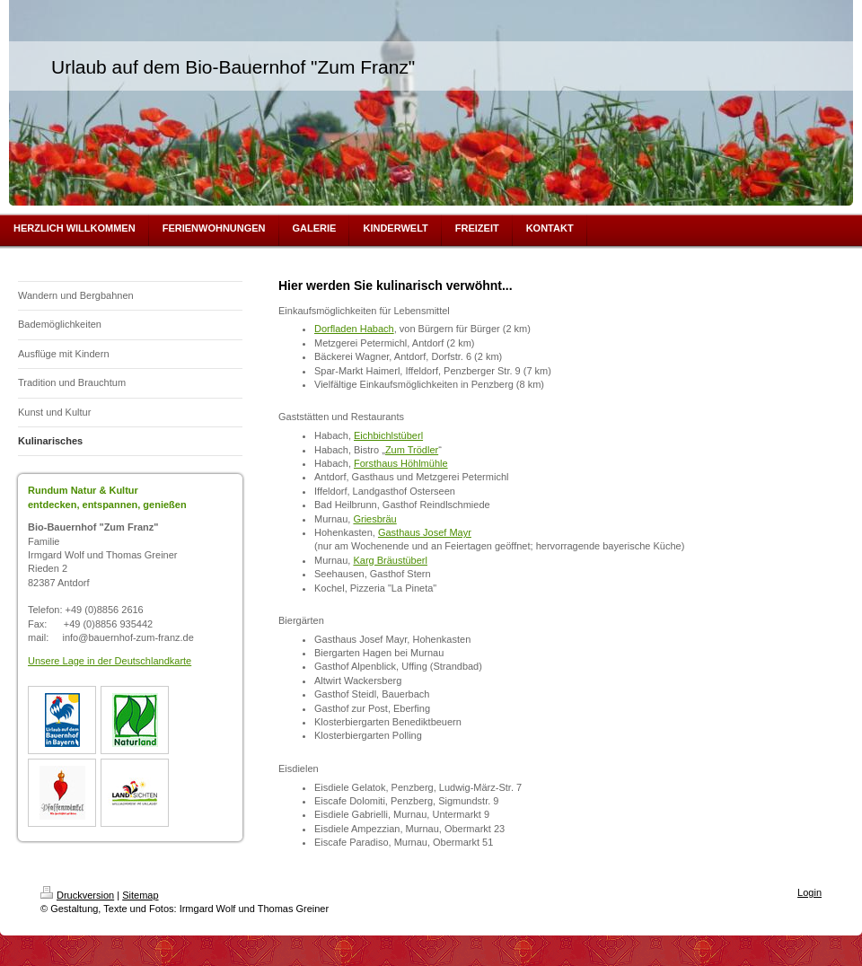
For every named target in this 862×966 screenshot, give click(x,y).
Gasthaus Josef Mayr (424, 532)
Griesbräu (374, 519)
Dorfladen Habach (354, 328)
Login (809, 892)
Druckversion (77, 895)
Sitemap (140, 895)
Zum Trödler (411, 449)
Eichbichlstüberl (388, 435)
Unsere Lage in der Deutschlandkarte (109, 660)
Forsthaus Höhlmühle (401, 463)
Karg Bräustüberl (390, 560)
